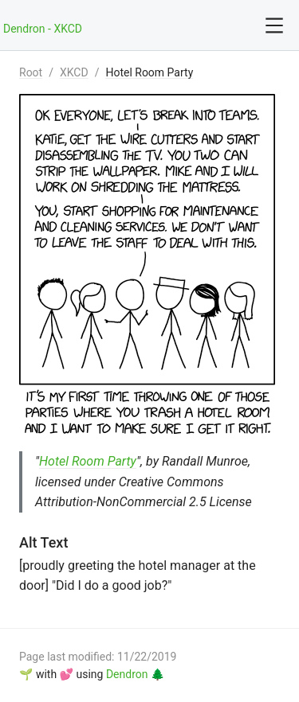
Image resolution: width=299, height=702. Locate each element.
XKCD (74, 72)
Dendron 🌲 (135, 674)
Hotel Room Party (149, 72)
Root (30, 72)
